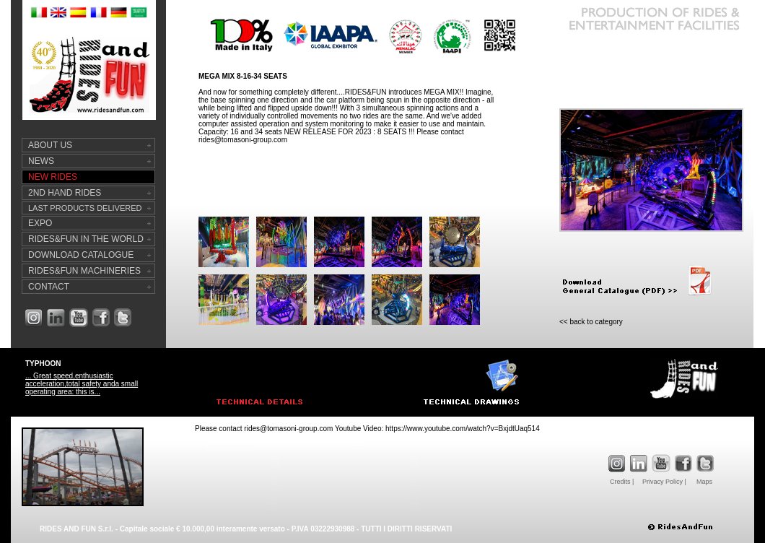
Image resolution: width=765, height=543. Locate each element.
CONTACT (48, 287)
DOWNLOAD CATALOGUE (81, 255)
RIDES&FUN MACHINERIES (84, 271)
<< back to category (591, 322)
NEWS (41, 161)
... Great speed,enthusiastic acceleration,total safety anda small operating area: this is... (81, 384)
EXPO (40, 223)
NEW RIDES (52, 177)
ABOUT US (50, 145)
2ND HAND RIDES (64, 193)
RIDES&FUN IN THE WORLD (86, 239)
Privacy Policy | (664, 481)
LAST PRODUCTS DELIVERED (85, 208)
